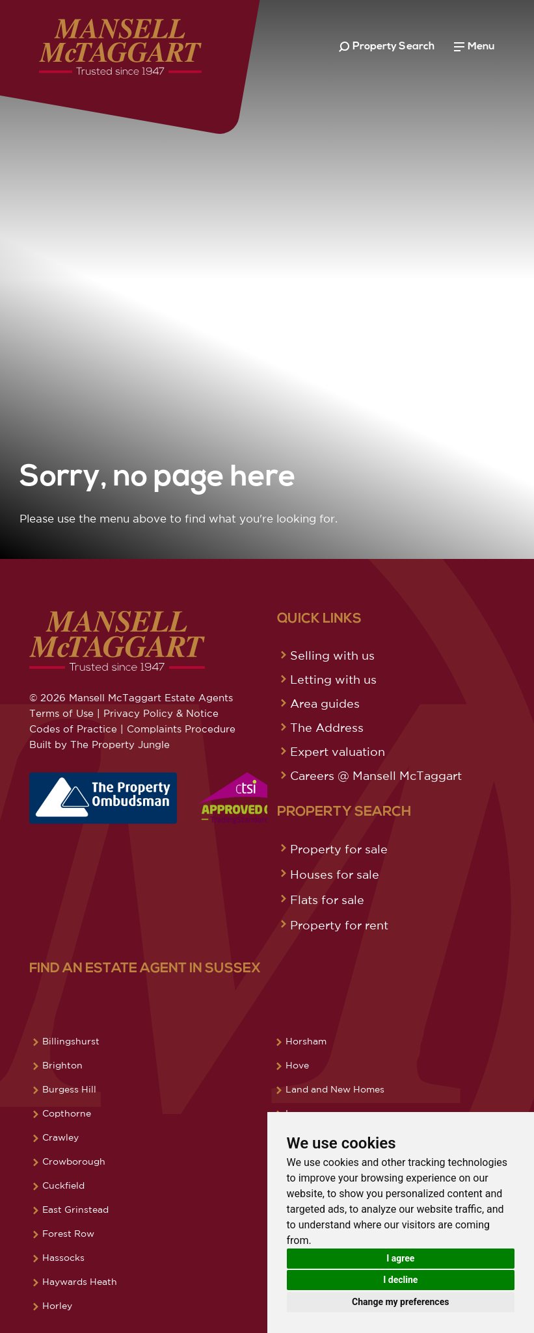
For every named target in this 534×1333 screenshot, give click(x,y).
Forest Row (68, 1233)
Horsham (306, 1041)
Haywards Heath (79, 1281)
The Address (327, 727)
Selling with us (332, 655)
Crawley (60, 1137)
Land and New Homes (335, 1089)
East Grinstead (75, 1209)
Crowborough (73, 1161)
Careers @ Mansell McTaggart (376, 775)
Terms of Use (61, 713)
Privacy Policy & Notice (161, 713)
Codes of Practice (73, 728)
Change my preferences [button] (400, 1302)
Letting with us (333, 679)
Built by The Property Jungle (99, 744)
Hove (297, 1065)
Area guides (325, 703)
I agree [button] (400, 1258)
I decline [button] (400, 1280)
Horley (57, 1306)
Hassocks (63, 1257)
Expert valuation (337, 751)
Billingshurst (71, 1041)
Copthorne (66, 1113)
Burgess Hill (69, 1089)
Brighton (62, 1065)
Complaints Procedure (181, 728)
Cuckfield (63, 1185)
